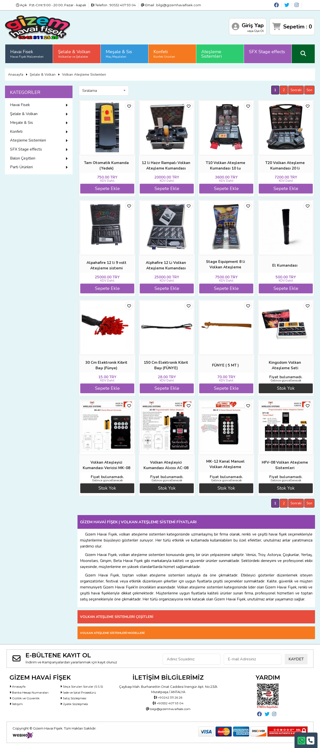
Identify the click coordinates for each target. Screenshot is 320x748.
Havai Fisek (27, 54)
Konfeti (164, 54)
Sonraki (296, 90)
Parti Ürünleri (39, 167)
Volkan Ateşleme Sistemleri (84, 74)
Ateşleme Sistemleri (211, 54)
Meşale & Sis (119, 54)
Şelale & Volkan (74, 54)
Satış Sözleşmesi (75, 699)
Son (309, 90)
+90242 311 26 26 (168, 698)
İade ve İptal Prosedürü (80, 693)
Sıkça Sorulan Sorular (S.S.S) (84, 687)
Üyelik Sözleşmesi (76, 705)
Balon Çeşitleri (39, 158)
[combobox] (104, 91)
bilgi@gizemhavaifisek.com (178, 5)
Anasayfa (15, 74)
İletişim (17, 705)
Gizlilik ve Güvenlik (26, 699)
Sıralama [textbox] (89, 90)
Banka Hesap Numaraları (31, 693)
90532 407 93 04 (123, 5)
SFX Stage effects (267, 52)
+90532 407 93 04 (168, 704)
